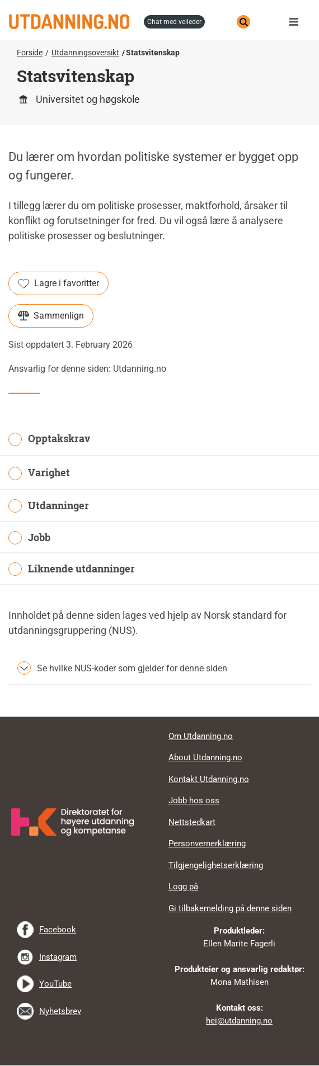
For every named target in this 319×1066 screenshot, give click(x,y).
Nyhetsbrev (60, 1011)
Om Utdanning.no (200, 736)
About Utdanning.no (205, 757)
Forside (30, 52)
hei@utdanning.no (239, 1021)
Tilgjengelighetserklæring (215, 865)
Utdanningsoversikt (85, 52)
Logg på (183, 887)
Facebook (57, 930)
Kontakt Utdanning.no (208, 779)
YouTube (55, 984)
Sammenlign (51, 315)
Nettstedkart (191, 822)
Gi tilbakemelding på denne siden (230, 908)
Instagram (58, 957)
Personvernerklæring (207, 843)
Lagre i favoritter (58, 283)
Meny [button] (297, 22)
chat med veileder (174, 22)
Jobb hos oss (193, 800)
